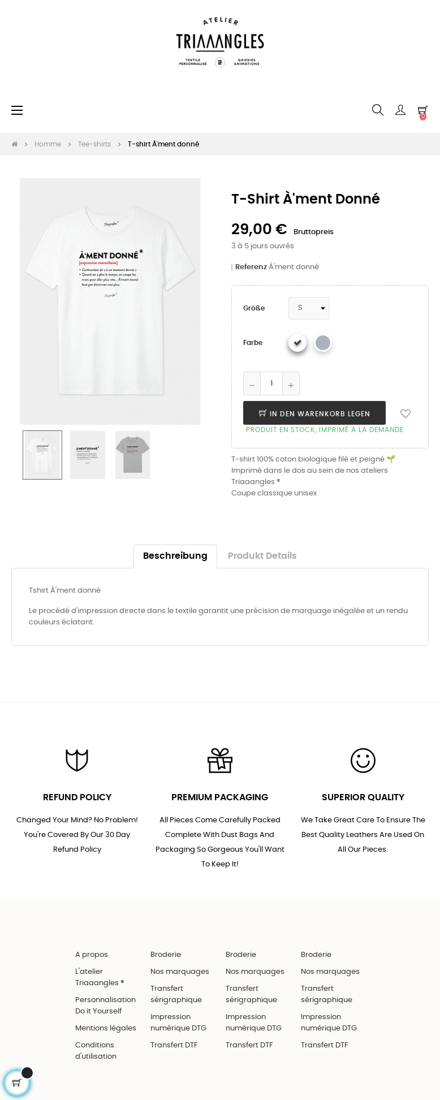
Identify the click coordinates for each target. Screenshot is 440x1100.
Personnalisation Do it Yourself (105, 1006)
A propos (91, 955)
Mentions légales (105, 1028)
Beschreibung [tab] (175, 556)
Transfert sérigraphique (176, 994)
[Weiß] (297, 343)
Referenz (251, 267)
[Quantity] (271, 383)
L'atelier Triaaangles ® (99, 977)
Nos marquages (179, 972)
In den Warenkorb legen (314, 414)
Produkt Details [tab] (262, 556)
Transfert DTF (174, 1045)
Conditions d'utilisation (96, 1051)
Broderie (165, 955)
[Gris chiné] (323, 343)
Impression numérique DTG (178, 1022)
